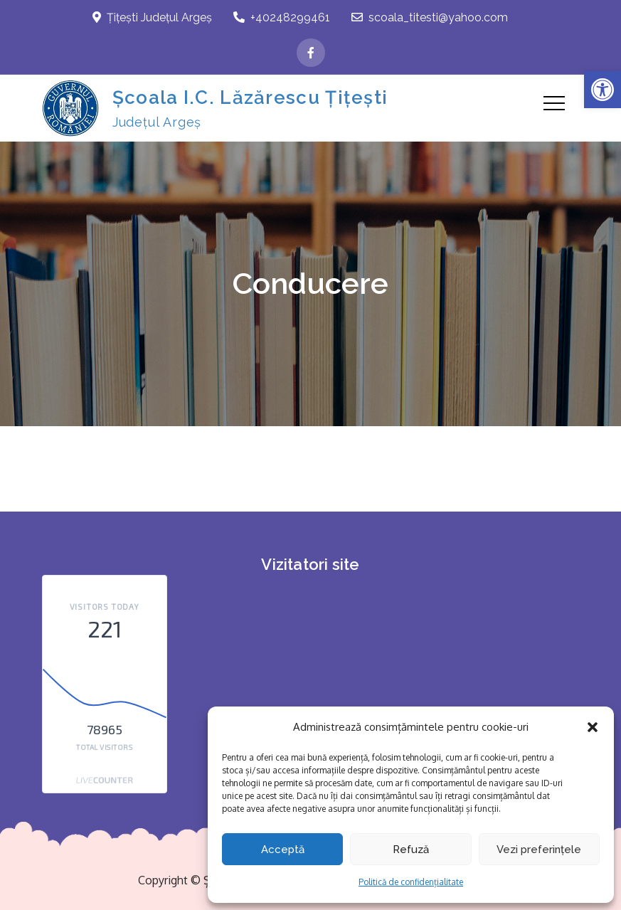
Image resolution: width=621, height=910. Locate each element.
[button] (602, 89)
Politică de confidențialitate (411, 882)
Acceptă (282, 849)
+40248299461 (281, 17)
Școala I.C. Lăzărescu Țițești (250, 97)
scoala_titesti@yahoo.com (429, 17)
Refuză (411, 849)
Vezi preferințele (539, 849)
